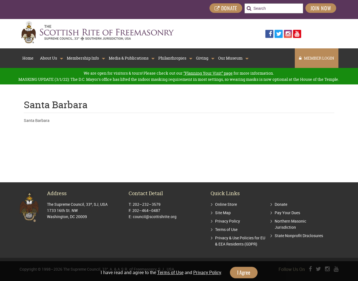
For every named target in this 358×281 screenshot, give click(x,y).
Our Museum (230, 58)
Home (28, 58)
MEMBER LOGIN (316, 58)
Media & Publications (129, 58)
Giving (202, 58)
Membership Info (83, 58)
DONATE (226, 8)
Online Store (226, 204)
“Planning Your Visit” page (208, 73)
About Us (48, 58)
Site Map (223, 212)
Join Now (320, 8)
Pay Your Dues (287, 212)
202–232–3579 (147, 204)
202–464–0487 (146, 210)
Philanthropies (172, 58)
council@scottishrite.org (154, 216)
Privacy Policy (227, 221)
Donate (281, 204)
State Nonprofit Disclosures (299, 235)
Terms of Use (226, 229)
